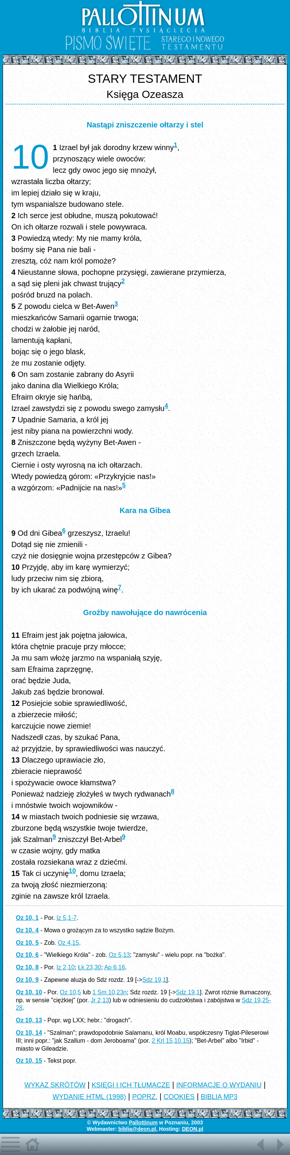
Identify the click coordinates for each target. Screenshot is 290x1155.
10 (72, 870)
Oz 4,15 (68, 943)
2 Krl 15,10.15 (171, 1040)
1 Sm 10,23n (110, 992)
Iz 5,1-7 (67, 918)
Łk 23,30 (89, 967)
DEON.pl (193, 1129)
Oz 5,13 (119, 955)
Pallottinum (143, 1122)
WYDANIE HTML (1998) (89, 1097)
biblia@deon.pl (137, 1129)
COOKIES (179, 1097)
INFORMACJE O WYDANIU (219, 1085)
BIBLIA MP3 (219, 1097)
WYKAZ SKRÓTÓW (54, 1085)
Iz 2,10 (66, 967)
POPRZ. (144, 1097)
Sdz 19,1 (154, 980)
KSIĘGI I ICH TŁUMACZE (131, 1085)
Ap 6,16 (114, 967)
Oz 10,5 (70, 992)
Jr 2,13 (100, 1000)
